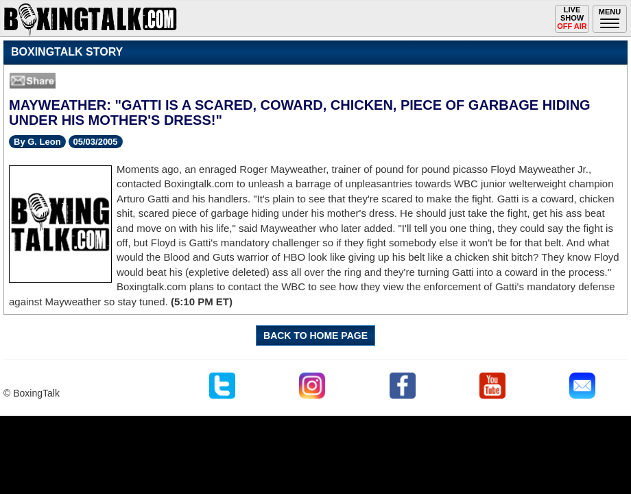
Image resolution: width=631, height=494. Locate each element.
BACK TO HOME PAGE (315, 335)
